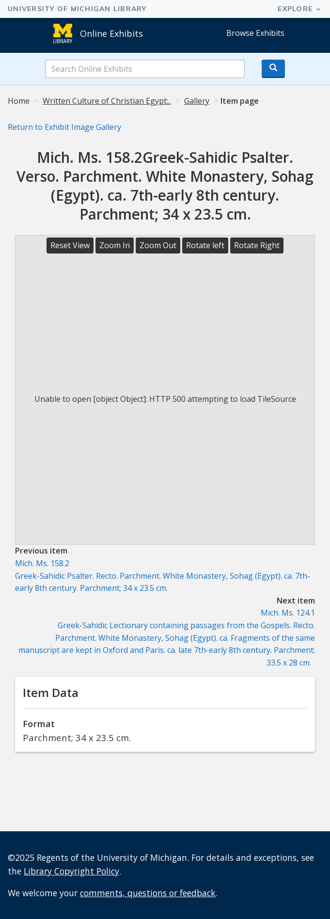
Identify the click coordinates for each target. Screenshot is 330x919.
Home (19, 100)
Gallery (196, 100)
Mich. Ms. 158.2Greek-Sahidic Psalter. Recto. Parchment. (162, 575)
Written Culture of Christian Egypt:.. (107, 100)
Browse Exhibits (255, 33)
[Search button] (273, 69)
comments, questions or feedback (148, 893)
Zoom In (114, 245)
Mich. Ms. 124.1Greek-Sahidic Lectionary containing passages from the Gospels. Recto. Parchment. (166, 637)
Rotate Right (257, 245)
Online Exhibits (111, 33)
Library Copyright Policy (71, 871)
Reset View (70, 245)
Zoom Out (158, 245)
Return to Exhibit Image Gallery (64, 127)
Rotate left (205, 245)
